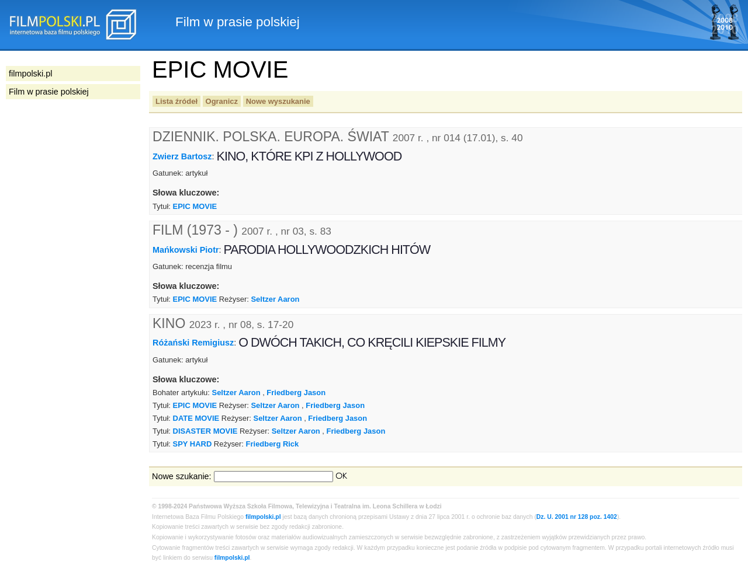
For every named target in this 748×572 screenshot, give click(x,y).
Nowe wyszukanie (278, 101)
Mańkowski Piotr (186, 249)
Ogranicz (222, 101)
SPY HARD (192, 444)
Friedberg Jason (295, 392)
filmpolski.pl (263, 517)
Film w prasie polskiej (49, 91)
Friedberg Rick (272, 444)
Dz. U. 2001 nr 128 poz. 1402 (576, 517)
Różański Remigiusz (193, 342)
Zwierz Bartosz (182, 156)
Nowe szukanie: (182, 476)
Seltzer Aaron (275, 299)
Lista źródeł (176, 101)
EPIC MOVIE (195, 206)
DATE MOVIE (196, 418)
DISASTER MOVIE (205, 431)
